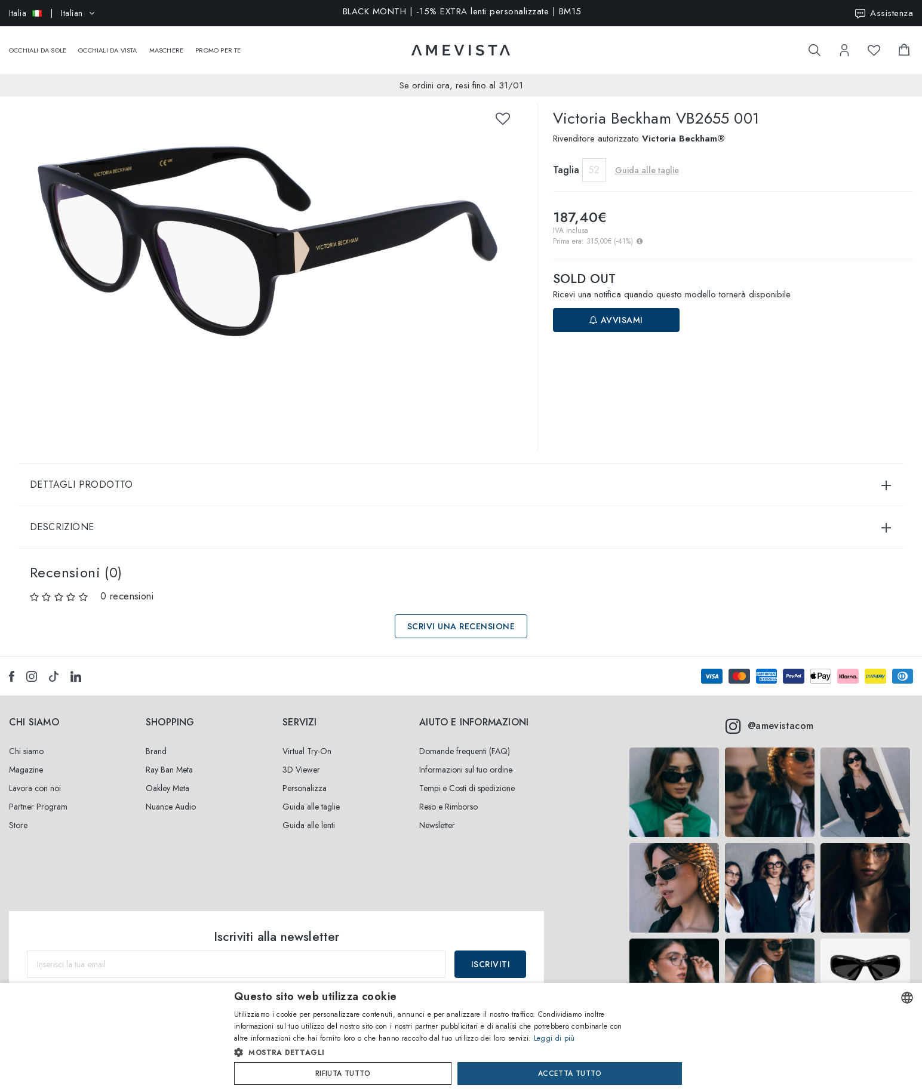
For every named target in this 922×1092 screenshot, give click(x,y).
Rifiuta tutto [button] (342, 1073)
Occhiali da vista (107, 44)
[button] (435, 1052)
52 (594, 158)
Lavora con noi (35, 776)
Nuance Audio (171, 795)
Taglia (566, 158)
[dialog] (461, 1037)
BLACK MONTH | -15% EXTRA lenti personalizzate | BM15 (462, 12)
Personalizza (304, 776)
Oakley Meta (167, 776)
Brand (156, 739)
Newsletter (437, 813)
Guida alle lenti (308, 813)
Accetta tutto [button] (569, 1073)
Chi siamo (26, 739)
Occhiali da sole (37, 44)
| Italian (51, 13)
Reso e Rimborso (448, 795)
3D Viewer (301, 758)
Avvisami (616, 308)
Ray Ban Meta (169, 758)
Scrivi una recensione (461, 614)
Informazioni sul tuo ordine (465, 758)
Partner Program (38, 795)
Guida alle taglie (647, 158)
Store (18, 813)
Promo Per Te (218, 44)
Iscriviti (491, 952)
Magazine (26, 758)
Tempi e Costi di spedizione (467, 776)
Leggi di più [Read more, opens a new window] (554, 1038)
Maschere (166, 44)
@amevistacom (769, 714)
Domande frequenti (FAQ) (464, 739)
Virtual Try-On (306, 739)
